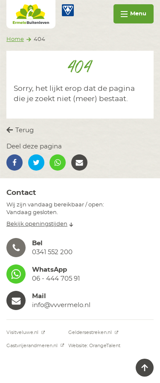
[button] (14, 162)
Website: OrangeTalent (94, 345)
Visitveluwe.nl (25, 332)
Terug (20, 130)
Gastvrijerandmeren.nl (35, 345)
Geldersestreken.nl (93, 332)
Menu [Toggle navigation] (133, 14)
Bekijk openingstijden (39, 224)
